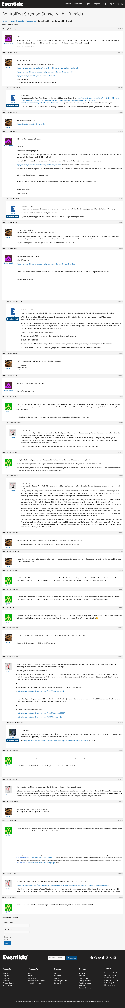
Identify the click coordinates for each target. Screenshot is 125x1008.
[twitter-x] (111, 957)
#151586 (120, 551)
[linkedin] (115, 957)
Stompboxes (30, 21)
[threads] (107, 957)
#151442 (120, 301)
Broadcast (6, 981)
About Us (82, 973)
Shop (104, 4)
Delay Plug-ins (109, 983)
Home (4, 21)
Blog (29, 973)
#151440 (120, 248)
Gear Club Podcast (34, 983)
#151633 (120, 897)
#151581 (120, 423)
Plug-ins (6, 976)
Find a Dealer (7, 985)
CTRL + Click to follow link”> (22, 857)
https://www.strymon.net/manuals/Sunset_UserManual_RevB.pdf (38, 165)
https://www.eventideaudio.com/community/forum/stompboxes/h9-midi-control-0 (44, 72)
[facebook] (92, 957)
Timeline (82, 976)
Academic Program (85, 983)
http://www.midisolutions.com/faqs (41, 857)
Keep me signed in (7, 938)
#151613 (120, 820)
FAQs (55, 973)
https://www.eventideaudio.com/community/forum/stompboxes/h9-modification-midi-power (56, 740)
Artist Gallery (33, 978)
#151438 (120, 222)
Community (78, 4)
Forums (11, 21)
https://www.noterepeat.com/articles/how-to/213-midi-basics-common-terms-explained (47, 68)
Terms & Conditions (93, 1001)
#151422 (120, 52)
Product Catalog (8, 983)
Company (96, 4)
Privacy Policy (106, 1001)
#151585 (120, 532)
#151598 (120, 723)
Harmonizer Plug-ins (111, 980)
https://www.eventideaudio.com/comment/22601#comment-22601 (41, 717)
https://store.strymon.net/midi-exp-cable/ (30, 124)
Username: (8, 923)
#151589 (120, 589)
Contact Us (58, 983)
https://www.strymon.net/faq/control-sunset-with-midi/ (35, 76)
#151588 (120, 570)
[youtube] (99, 957)
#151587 (120, 476)
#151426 (120, 112)
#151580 (120, 397)
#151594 (120, 608)
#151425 (120, 88)
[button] (118, 4)
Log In (111, 4)
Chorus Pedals (109, 978)
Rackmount (7, 978)
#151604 (120, 801)
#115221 (120, 29)
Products (68, 4)
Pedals (5, 973)
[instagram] (96, 957)
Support (87, 4)
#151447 (120, 375)
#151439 (120, 199)
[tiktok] (103, 957)
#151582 (120, 452)
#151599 (120, 750)
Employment (83, 978)
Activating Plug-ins (60, 981)
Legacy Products (85, 981)
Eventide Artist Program (36, 981)
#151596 (120, 627)
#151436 (120, 131)
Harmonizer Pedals (110, 973)
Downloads (57, 976)
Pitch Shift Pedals (110, 975)
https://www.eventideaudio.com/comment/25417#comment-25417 (41, 691)
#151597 (120, 656)
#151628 (120, 873)
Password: (8, 929)
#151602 (120, 779)
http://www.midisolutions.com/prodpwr (42, 863)
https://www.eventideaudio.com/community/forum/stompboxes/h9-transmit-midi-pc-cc (46, 264)
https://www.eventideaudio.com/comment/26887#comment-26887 (41, 713)
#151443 (120, 353)
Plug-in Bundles (109, 985)
